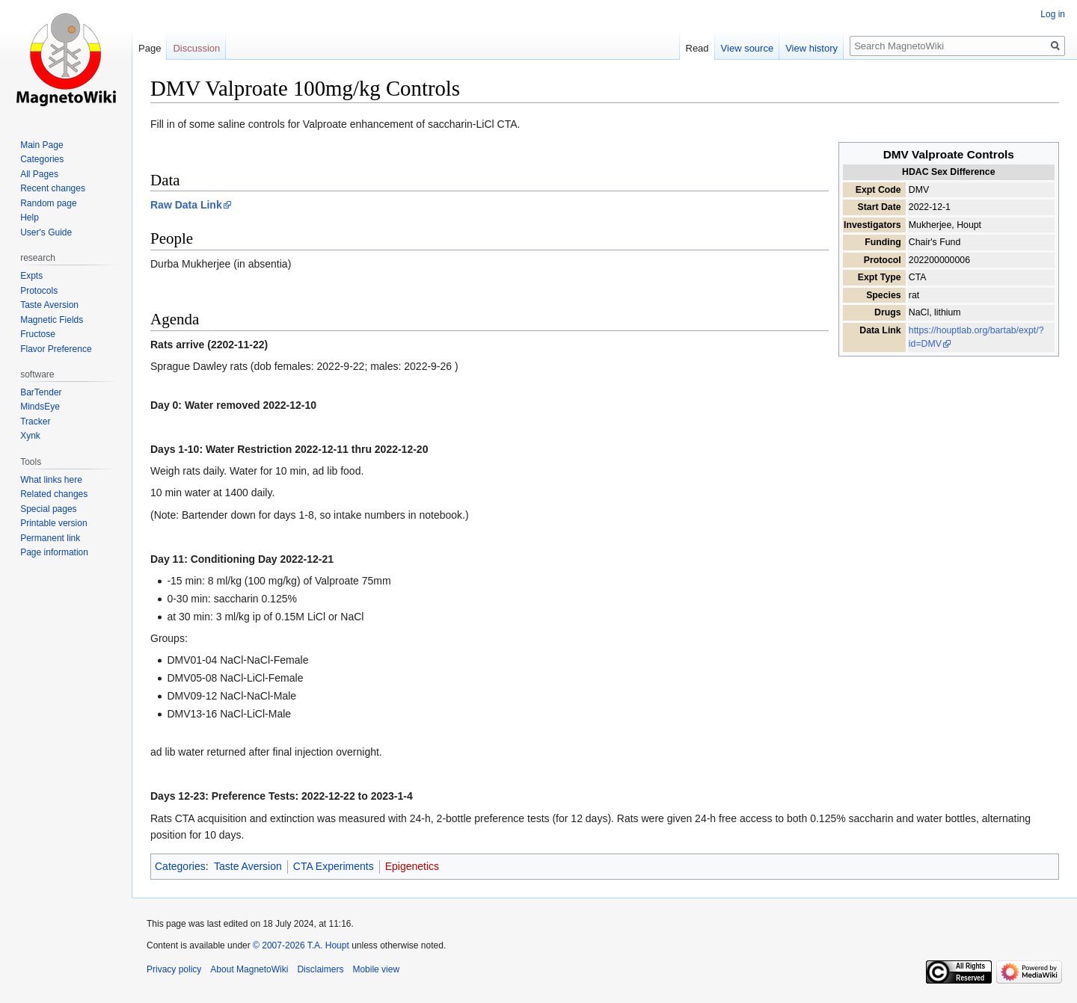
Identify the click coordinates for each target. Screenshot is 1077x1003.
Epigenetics (412, 866)
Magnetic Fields (51, 320)
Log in (1052, 14)
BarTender (40, 392)
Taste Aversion (248, 866)
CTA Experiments (333, 866)
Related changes (54, 494)
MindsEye (40, 406)
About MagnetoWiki (249, 969)
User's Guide (46, 232)
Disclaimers (320, 969)
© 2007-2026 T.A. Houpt (301, 945)
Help (29, 217)
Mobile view (375, 969)
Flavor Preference (55, 349)
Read (697, 48)
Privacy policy (174, 969)
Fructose (37, 334)
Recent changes (52, 188)
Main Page (41, 145)
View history (811, 48)
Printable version (53, 523)
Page (149, 48)
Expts (31, 276)
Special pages (48, 509)
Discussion (196, 48)
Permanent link (50, 538)
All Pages (39, 174)
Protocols (39, 291)
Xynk (30, 435)
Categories (180, 866)
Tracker (35, 421)
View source (747, 48)
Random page (48, 203)
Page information (54, 552)
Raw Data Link (186, 205)
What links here (51, 480)
